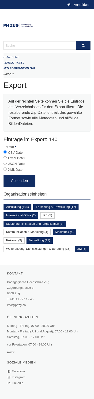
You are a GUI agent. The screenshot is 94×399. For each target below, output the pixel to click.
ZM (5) (81, 248)
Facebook (16, 371)
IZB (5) (47, 215)
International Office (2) (21, 215)
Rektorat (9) (14, 240)
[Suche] (83, 45)
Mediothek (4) (64, 232)
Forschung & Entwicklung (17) (56, 207)
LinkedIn (15, 383)
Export (9, 73)
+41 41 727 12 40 (22, 299)
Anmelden (81, 5)
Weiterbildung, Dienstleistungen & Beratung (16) (38, 248)
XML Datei (15, 169)
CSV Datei (15, 152)
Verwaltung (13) (39, 240)
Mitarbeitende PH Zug (19, 68)
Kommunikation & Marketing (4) (27, 232)
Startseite (11, 57)
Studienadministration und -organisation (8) (35, 223)
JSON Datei (16, 164)
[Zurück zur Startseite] (47, 25)
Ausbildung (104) (17, 207)
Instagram (16, 377)
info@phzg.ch (16, 305)
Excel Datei (16, 158)
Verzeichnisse (14, 62)
